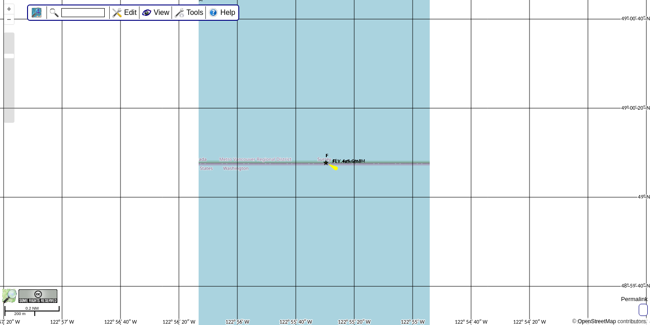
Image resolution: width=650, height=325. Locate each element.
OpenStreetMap (597, 321)
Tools (194, 12)
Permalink (634, 299)
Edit (130, 12)
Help (227, 12)
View (161, 12)
